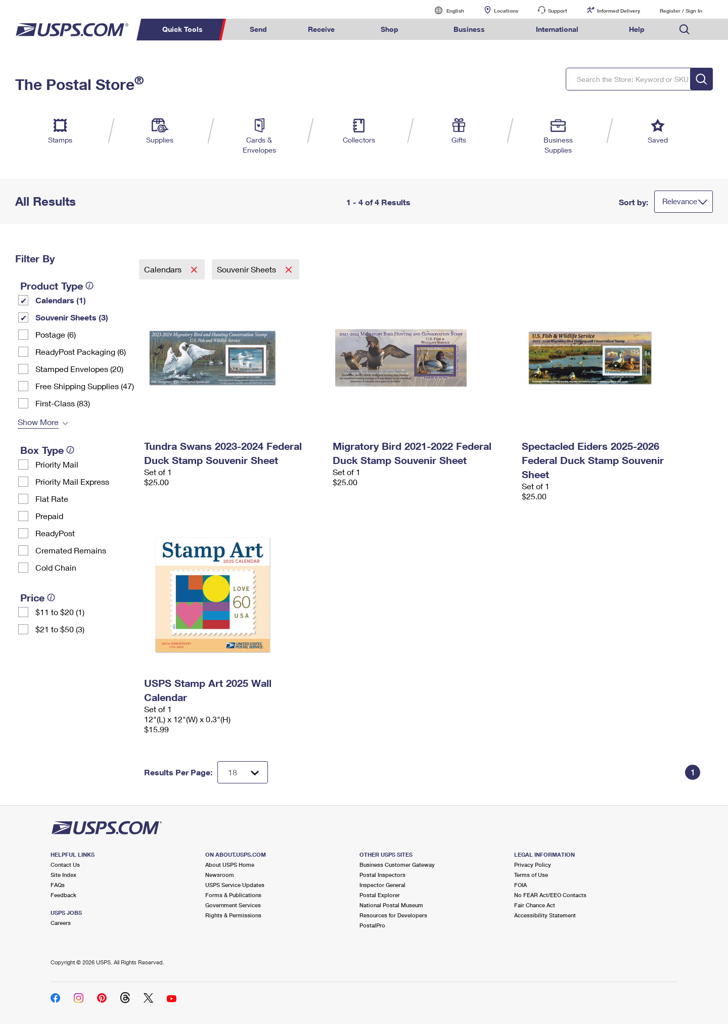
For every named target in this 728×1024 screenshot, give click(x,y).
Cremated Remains (70, 550)
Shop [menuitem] (389, 29)
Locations (506, 11)
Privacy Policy (532, 864)
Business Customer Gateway (397, 864)
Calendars (164, 269)
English (445, 10)
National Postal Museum (391, 905)
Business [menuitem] (469, 29)
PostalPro (372, 925)
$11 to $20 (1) (59, 612)
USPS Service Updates (234, 884)
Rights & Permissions (233, 915)
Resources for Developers (393, 915)
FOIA (520, 884)
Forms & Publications (233, 895)
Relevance (679, 201)
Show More (38, 422)
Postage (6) (55, 334)
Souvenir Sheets (247, 269)
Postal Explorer (379, 895)
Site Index (63, 874)
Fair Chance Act (534, 905)
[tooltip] (89, 286)
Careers (61, 922)
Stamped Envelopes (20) (79, 369)
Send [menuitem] (258, 29)
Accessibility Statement (545, 915)
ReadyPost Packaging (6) (80, 351)
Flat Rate (51, 498)
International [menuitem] (557, 29)
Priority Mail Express (72, 481)
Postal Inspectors (382, 874)
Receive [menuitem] (321, 29)
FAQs (58, 884)
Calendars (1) (60, 300)
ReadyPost (55, 533)
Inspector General (382, 884)
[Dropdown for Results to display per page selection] (242, 772)
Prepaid (49, 516)
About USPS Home (229, 864)
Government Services (233, 905)
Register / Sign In (681, 11)
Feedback (63, 895)
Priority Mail (56, 464)
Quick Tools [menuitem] (182, 29)
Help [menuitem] (637, 29)
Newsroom (219, 874)
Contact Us (65, 864)
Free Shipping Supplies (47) (84, 386)
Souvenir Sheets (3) (71, 317)
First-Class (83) (62, 403)
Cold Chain (55, 567)
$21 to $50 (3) (59, 629)
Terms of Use (531, 874)
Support (557, 11)
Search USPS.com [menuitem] (684, 29)
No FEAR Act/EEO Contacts (550, 895)
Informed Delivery (618, 11)
